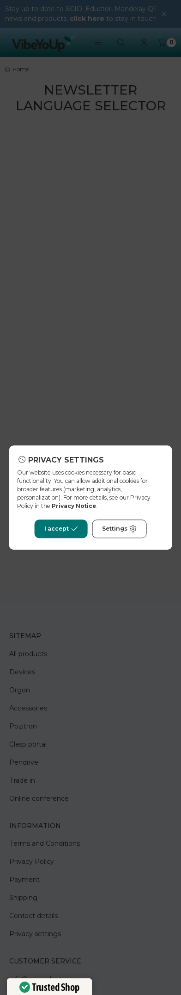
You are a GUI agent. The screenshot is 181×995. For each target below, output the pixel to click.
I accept (61, 528)
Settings (119, 528)
